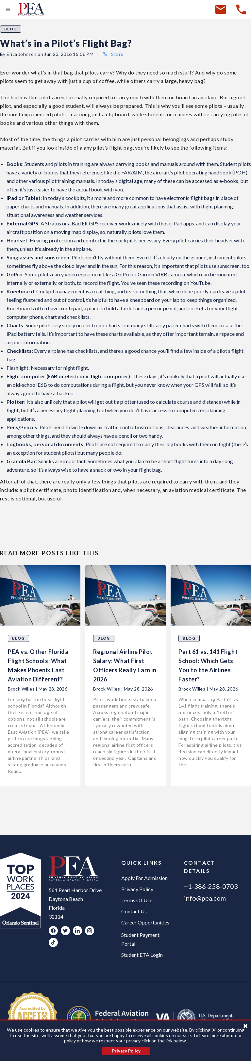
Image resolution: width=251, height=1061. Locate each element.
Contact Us (134, 911)
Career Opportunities (145, 922)
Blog (10, 28)
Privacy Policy (137, 889)
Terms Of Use (136, 900)
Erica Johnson (21, 54)
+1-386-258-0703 (211, 886)
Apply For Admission (144, 878)
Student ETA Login (142, 955)
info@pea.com (205, 898)
